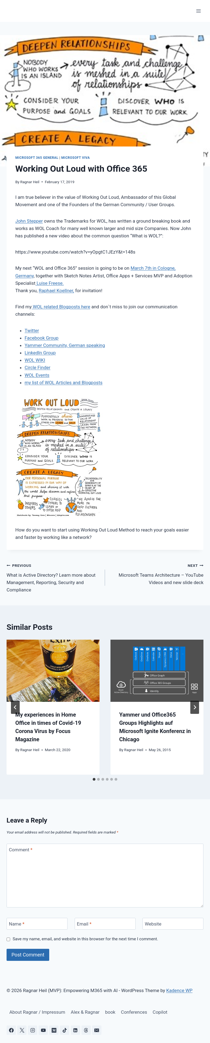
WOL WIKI (35, 360)
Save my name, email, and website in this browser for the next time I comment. (85, 938)
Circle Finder (37, 367)
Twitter (32, 330)
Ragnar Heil (29, 182)
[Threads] (86, 1030)
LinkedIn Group (40, 352)
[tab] (94, 779)
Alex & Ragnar (85, 1012)
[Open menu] (198, 11)
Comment (21, 849)
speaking (95, 345)
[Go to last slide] (15, 707)
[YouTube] (43, 1030)
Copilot (160, 1012)
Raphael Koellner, (56, 290)
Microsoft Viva (75, 158)
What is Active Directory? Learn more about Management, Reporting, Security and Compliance (53, 577)
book (110, 1012)
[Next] (194, 707)
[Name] (37, 924)
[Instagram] (32, 1030)
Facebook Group (42, 338)
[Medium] (54, 1030)
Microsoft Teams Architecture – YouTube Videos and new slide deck (156, 573)
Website (153, 924)
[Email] (105, 924)
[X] (22, 1030)
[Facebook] (11, 1030)
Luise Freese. (50, 283)
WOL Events (37, 375)
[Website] (172, 924)
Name (17, 924)
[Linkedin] (75, 1030)
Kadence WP (179, 990)
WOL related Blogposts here (61, 306)
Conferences (134, 1012)
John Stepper (29, 221)
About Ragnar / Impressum (37, 1012)
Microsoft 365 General (36, 158)
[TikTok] (64, 1030)
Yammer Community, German (55, 345)
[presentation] (53, 671)
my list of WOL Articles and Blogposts (64, 382)
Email (84, 924)
